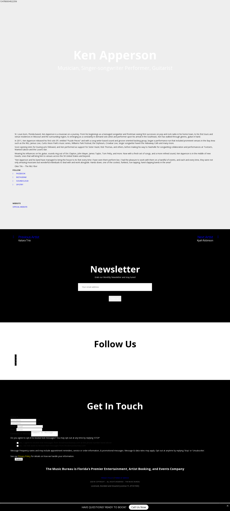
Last (38, 423)
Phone (13, 429)
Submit (19, 460)
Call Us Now (138, 507)
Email (13, 426)
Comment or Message (20, 434)
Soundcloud (21, 181)
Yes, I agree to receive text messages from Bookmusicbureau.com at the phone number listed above (65, 443)
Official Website (20, 207)
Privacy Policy (24, 457)
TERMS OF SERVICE (122, 479)
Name (14, 417)
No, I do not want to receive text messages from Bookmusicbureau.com (52, 446)
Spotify (18, 184)
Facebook (19, 173)
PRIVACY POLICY (107, 479)
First (38, 420)
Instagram (19, 177)
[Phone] (29, 429)
